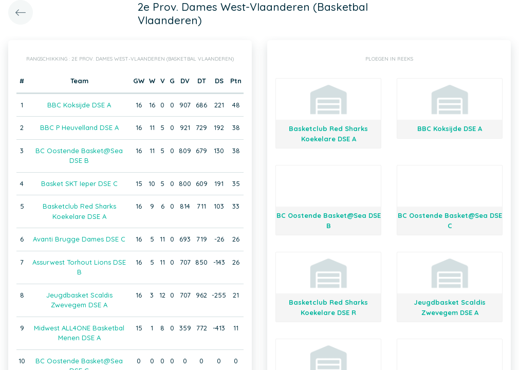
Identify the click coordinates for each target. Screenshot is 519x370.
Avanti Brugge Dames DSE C (79, 239)
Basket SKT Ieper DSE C (79, 183)
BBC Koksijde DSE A (79, 105)
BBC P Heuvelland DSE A (79, 127)
